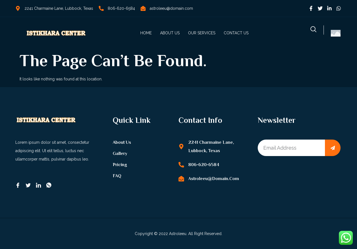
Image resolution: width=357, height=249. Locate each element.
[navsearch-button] (313, 30)
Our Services (201, 33)
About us (170, 33)
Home (146, 33)
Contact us (236, 33)
